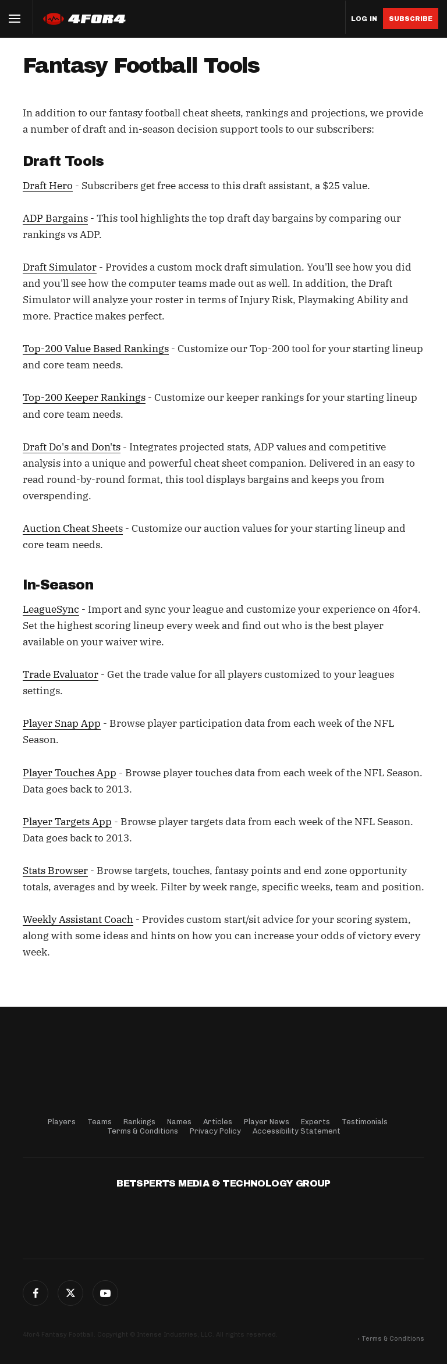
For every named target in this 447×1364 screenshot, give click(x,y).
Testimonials (365, 1121)
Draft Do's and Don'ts (71, 447)
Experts (315, 1121)
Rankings (139, 1121)
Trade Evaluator (60, 674)
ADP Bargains (55, 218)
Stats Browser (55, 870)
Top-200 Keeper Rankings (84, 397)
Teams (99, 1121)
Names (179, 1121)
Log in (364, 19)
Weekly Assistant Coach (78, 919)
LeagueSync (51, 609)
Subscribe (410, 18)
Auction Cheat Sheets (73, 528)
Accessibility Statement (296, 1131)
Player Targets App (67, 821)
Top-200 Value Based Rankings (96, 348)
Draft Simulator (60, 267)
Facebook (35, 1293)
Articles (217, 1121)
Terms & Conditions (142, 1131)
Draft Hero (48, 185)
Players (62, 1121)
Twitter (70, 1293)
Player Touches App (69, 772)
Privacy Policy (215, 1131)
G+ (105, 1293)
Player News (266, 1121)
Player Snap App (62, 723)
